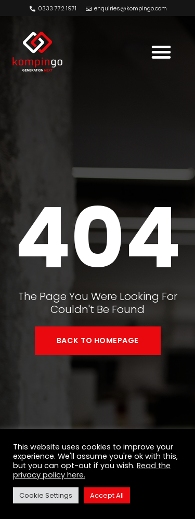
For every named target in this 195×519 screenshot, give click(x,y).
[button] (161, 51)
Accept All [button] (107, 495)
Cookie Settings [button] (45, 495)
